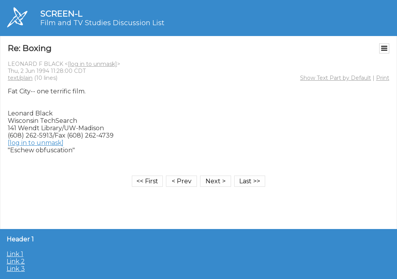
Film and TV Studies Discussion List (102, 23)
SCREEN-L (61, 14)
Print (382, 77)
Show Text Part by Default (335, 77)
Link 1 (15, 254)
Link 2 (16, 261)
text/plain (20, 77)
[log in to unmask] (92, 63)
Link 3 (16, 268)
